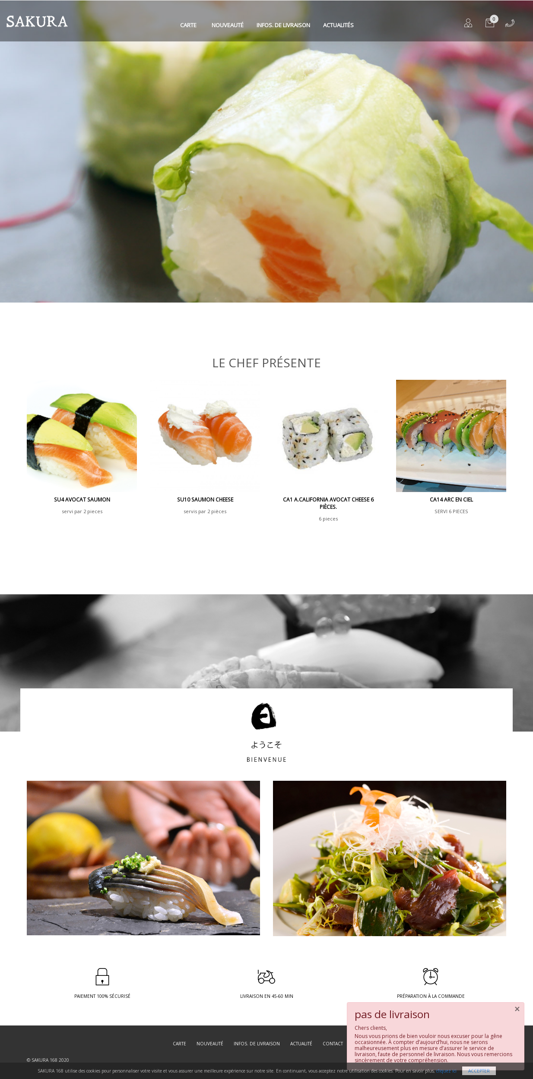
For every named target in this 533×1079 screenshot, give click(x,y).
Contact (333, 1044)
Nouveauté (228, 25)
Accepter (479, 1071)
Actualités (338, 25)
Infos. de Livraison (283, 25)
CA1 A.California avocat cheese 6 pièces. (328, 503)
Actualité (301, 1044)
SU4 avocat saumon (82, 499)
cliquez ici (446, 1071)
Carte (188, 25)
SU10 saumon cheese (205, 499)
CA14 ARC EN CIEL (451, 499)
